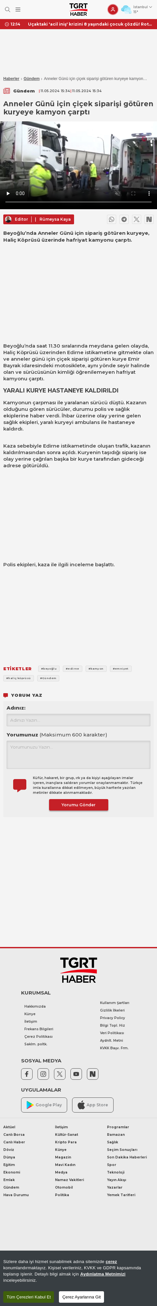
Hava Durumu (16, 1195)
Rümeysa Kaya (55, 219)
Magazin (63, 1157)
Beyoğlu (13, 346)
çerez (111, 1261)
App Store (93, 1104)
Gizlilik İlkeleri (112, 1010)
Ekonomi (11, 1172)
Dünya (9, 1157)
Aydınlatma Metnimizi (103, 1274)
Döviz (8, 1150)
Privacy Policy (112, 1018)
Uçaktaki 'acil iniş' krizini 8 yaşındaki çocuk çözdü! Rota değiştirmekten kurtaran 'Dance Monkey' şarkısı (90, 24)
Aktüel (9, 1127)
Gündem (32, 78)
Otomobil (64, 1187)
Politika (62, 1195)
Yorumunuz (57, 735)
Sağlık (112, 1142)
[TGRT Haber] (78, 9)
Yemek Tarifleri (121, 1195)
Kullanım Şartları (114, 1003)
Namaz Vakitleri (69, 1180)
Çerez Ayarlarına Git (81, 1297)
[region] (78, 1278)
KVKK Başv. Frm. (114, 1048)
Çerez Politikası (38, 1037)
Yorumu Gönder (78, 804)
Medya (61, 1172)
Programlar (118, 1127)
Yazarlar (114, 1187)
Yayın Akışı (116, 1180)
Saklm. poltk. (35, 1044)
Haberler (11, 78)
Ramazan (116, 1135)
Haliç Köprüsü (20, 352)
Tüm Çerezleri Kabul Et (29, 1297)
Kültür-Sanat (66, 1135)
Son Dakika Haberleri (127, 1157)
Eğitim (9, 1165)
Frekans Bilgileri (38, 1029)
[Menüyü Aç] (17, 10)
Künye (30, 1014)
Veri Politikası (112, 1033)
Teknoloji (115, 1172)
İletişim (30, 1021)
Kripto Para (66, 1142)
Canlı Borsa (14, 1135)
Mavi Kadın (65, 1165)
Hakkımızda (35, 1006)
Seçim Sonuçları (122, 1150)
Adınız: (16, 708)
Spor (111, 1165)
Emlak (9, 1180)
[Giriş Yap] (112, 9)
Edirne (75, 352)
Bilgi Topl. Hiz (112, 1025)
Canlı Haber (14, 1142)
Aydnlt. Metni (111, 1040)
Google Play (44, 1105)
